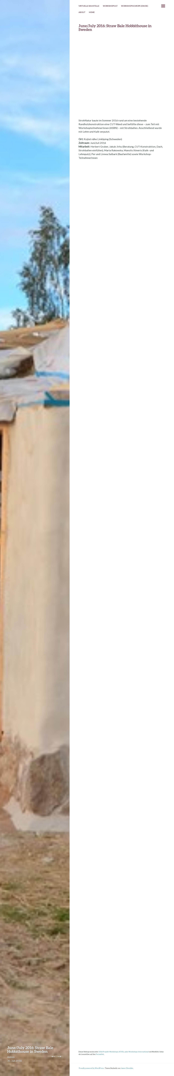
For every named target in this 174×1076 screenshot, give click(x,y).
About (82, 12)
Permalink (100, 1054)
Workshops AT (110, 6)
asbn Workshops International (136, 1052)
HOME (92, 12)
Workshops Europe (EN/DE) (134, 6)
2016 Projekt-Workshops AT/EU (111, 1052)
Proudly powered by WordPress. (91, 1068)
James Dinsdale (127, 1068)
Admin (11, 1056)
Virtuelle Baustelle (89, 6)
